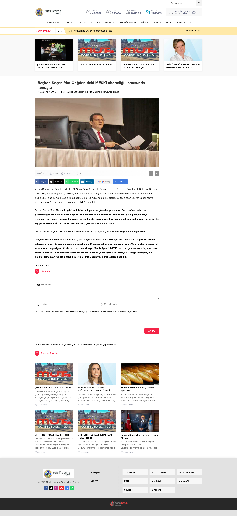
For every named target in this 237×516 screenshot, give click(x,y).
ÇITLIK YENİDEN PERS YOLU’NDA (53, 387)
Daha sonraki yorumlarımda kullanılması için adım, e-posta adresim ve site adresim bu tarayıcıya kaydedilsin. (88, 312)
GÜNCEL (54, 92)
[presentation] (55, 321)
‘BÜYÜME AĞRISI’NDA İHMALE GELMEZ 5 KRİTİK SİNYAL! (183, 66)
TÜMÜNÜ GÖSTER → (192, 31)
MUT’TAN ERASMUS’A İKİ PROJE (52, 435)
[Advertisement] (183, 127)
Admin (55, 173)
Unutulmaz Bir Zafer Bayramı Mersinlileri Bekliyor (138, 66)
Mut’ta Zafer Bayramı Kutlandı (96, 64)
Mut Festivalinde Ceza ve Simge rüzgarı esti (90, 30)
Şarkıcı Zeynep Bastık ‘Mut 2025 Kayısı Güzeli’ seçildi (51, 66)
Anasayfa (43, 92)
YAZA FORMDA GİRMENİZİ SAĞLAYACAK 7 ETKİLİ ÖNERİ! (94, 389)
